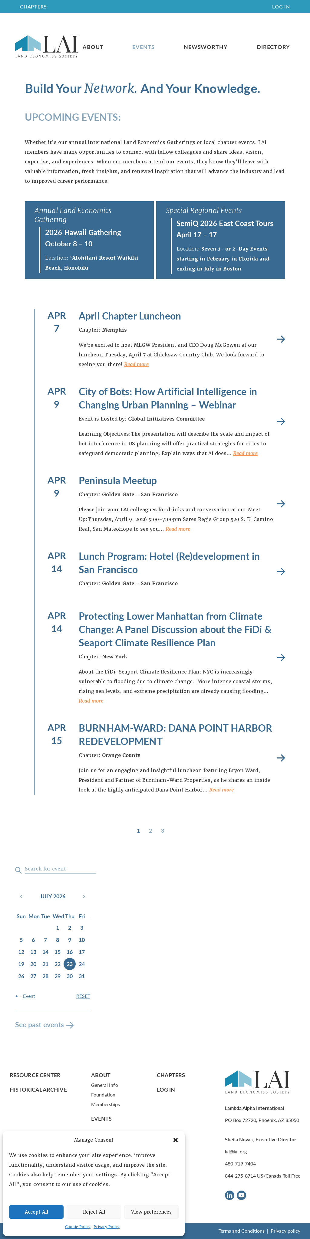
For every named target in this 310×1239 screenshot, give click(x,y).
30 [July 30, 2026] (70, 976)
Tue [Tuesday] (45, 916)
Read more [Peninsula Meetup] (280, 504)
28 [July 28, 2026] (45, 976)
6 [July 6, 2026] (33, 939)
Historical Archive (38, 1089)
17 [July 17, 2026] (82, 951)
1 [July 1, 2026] (57, 927)
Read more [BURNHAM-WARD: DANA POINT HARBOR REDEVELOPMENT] (280, 758)
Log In (281, 6)
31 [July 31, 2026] (82, 976)
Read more (136, 364)
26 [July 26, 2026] (21, 976)
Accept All (36, 1212)
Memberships (105, 1104)
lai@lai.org (236, 1151)
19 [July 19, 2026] (21, 964)
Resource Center (35, 1075)
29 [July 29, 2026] (57, 976)
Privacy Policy (107, 1226)
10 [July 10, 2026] (82, 939)
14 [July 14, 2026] (45, 951)
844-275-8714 (240, 1175)
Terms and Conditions (242, 1230)
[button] (176, 1140)
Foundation (103, 1094)
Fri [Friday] (82, 916)
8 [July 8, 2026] (57, 939)
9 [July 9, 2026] (69, 939)
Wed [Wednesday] (58, 916)
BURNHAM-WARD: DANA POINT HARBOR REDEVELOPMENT (175, 734)
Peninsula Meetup (118, 480)
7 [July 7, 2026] (45, 939)
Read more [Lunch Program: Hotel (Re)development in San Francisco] (280, 571)
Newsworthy (206, 47)
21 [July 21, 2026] (45, 964)
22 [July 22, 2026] (57, 964)
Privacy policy (285, 1230)
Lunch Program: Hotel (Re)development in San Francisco (169, 562)
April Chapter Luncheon (130, 316)
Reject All (94, 1212)
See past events (39, 1024)
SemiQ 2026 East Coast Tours (225, 223)
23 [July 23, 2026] (70, 964)
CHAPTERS (33, 6)
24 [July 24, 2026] (82, 964)
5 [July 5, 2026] (21, 939)
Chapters (171, 1075)
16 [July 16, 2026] (70, 951)
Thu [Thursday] (69, 916)
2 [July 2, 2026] (69, 927)
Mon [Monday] (33, 916)
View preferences (151, 1212)
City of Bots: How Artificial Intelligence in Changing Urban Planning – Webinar (168, 397)
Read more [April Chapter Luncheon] (280, 339)
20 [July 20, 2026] (33, 964)
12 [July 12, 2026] (21, 951)
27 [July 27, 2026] (33, 976)
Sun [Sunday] (21, 916)
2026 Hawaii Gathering (83, 232)
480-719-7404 (240, 1163)
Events (143, 47)
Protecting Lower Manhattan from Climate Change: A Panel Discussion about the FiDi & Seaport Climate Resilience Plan (175, 629)
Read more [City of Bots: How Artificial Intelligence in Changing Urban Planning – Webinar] (280, 421)
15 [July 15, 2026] (57, 951)
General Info (104, 1084)
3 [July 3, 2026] (81, 927)
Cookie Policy (78, 1226)
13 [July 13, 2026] (33, 951)
